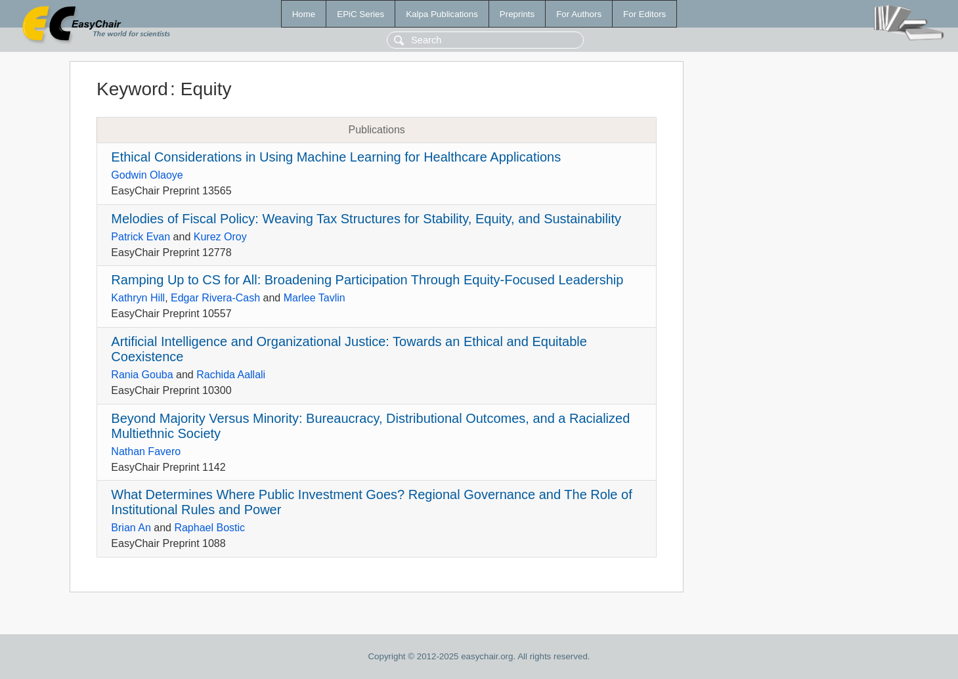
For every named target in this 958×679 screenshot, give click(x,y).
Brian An (130, 527)
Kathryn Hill (138, 297)
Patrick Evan (140, 236)
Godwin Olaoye (147, 175)
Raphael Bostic (209, 527)
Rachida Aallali (230, 374)
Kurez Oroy (220, 236)
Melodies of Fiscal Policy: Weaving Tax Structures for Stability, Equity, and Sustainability (366, 218)
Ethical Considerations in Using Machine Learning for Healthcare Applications (336, 157)
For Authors (578, 14)
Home (304, 14)
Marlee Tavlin (314, 297)
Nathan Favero (146, 451)
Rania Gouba (142, 374)
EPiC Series (360, 14)
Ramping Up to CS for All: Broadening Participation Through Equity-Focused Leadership (367, 280)
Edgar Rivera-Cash (215, 297)
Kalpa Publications (442, 14)
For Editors (644, 14)
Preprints (517, 14)
